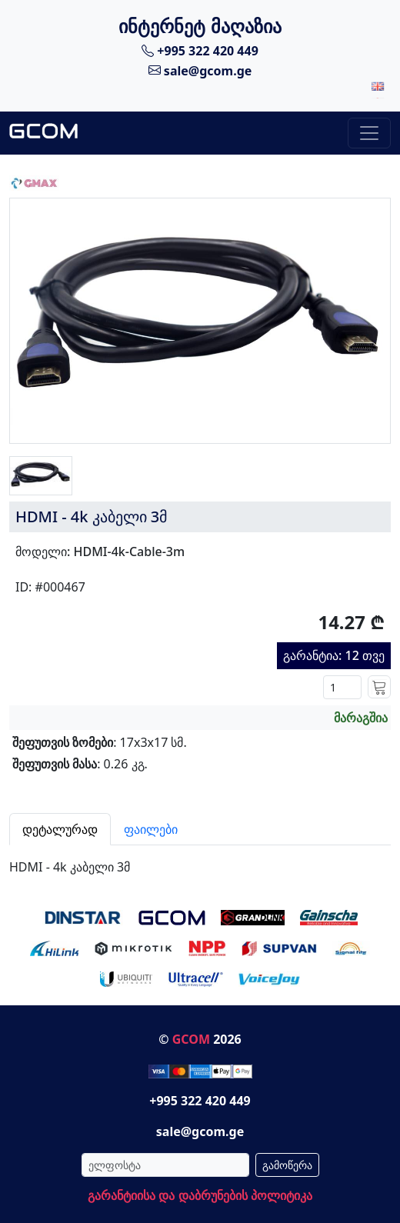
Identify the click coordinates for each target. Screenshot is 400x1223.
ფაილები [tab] (151, 829)
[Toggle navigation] (369, 133)
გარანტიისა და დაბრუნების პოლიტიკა (200, 1195)
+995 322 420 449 (200, 50)
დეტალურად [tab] (60, 829)
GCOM (191, 1039)
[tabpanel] (200, 860)
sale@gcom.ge (200, 70)
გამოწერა (287, 1165)
